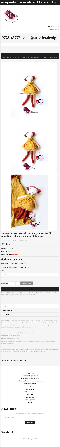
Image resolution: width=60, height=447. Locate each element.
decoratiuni (10, 292)
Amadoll (11, 248)
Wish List (30, 394)
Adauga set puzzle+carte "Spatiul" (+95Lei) (16, 267)
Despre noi (30, 373)
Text (3, 271)
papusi (17, 292)
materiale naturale (15, 294)
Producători (30, 397)
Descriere (6, 306)
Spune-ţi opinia (22, 240)
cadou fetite (4, 294)
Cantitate (4, 283)
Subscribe (30, 422)
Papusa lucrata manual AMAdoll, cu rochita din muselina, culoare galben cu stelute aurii (30, 57)
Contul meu (30, 389)
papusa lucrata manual (26, 292)
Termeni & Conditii (30, 383)
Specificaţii (7, 310)
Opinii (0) (6, 314)
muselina (24, 294)
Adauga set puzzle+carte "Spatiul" (13, 263)
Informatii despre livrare (30, 376)
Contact (30, 402)
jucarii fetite (52, 292)
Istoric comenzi (30, 392)
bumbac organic (32, 294)
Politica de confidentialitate (30, 378)
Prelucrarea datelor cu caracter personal (30, 381)
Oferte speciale (30, 400)
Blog (30, 386)
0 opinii (13, 240)
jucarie (46, 292)
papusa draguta (38, 292)
